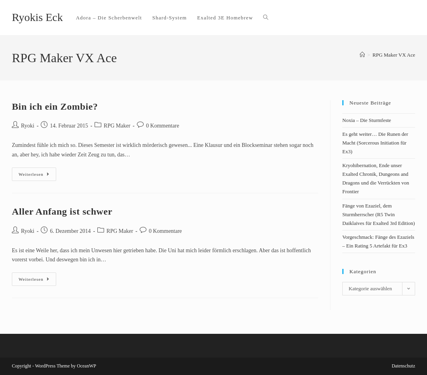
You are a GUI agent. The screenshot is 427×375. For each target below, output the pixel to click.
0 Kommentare (162, 126)
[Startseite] (362, 55)
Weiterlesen (37, 172)
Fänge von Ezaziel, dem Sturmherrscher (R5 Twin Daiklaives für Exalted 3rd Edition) (378, 214)
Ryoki (27, 126)
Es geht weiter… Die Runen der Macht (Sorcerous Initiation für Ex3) (375, 142)
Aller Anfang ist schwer (62, 211)
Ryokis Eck (37, 17)
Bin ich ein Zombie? (55, 106)
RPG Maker (117, 126)
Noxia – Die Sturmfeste (366, 120)
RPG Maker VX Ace (393, 55)
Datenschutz (403, 366)
